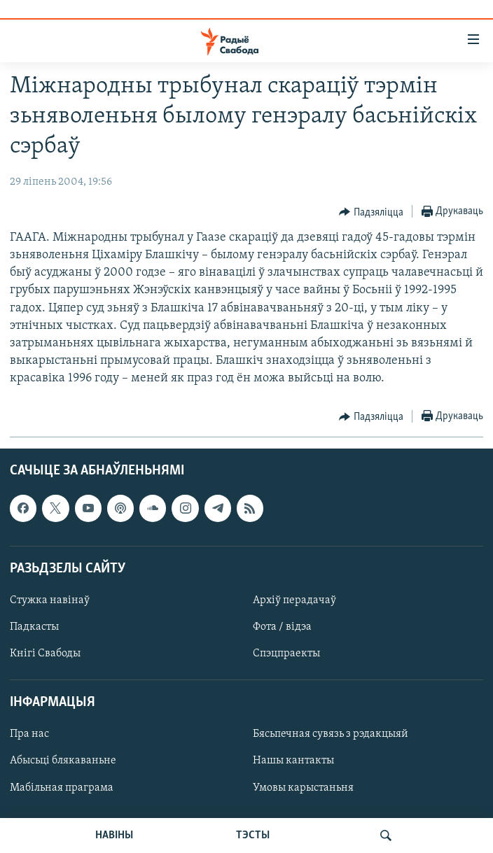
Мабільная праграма (61, 787)
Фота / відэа (282, 627)
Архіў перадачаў (294, 600)
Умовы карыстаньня (303, 787)
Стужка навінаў (50, 600)
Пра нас (29, 734)
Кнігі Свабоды (45, 653)
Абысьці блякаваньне (63, 760)
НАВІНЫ (114, 835)
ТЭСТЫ (253, 835)
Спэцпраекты (286, 653)
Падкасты (34, 627)
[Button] (371, 212)
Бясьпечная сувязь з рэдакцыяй (330, 734)
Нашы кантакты (293, 760)
